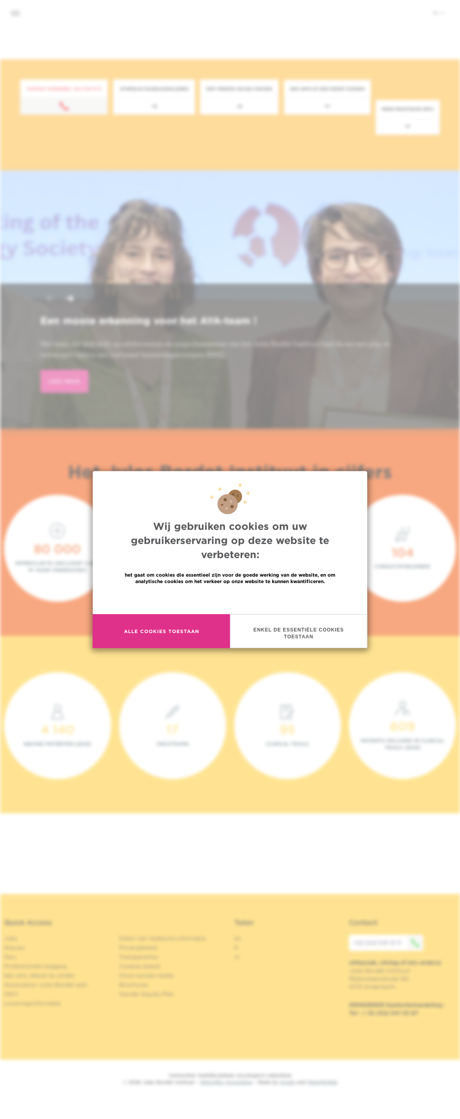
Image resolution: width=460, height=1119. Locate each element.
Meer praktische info (408, 108)
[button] (50, 299)
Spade (287, 1082)
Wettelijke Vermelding (226, 1082)
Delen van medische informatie (162, 938)
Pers (10, 957)
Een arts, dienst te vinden (39, 975)
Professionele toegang (35, 966)
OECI (11, 994)
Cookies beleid (139, 966)
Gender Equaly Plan (146, 994)
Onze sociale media (146, 975)
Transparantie (138, 957)
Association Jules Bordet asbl (45, 984)
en (237, 938)
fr (236, 947)
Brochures (133, 984)
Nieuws (14, 947)
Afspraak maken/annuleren (154, 88)
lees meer (64, 381)
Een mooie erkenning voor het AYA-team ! (148, 321)
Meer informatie (230, 599)
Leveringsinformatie (32, 1003)
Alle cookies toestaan (161, 631)
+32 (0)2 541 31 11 (388, 943)
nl (438, 12)
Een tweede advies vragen (239, 88)
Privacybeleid (138, 947)
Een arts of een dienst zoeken (327, 88)
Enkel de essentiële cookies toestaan (298, 633)
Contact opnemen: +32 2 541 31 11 (64, 88)
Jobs (10, 938)
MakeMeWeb (322, 1082)
